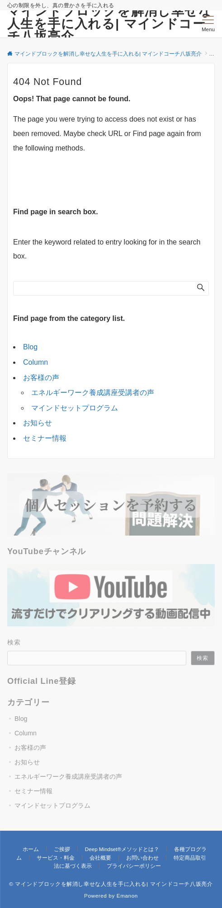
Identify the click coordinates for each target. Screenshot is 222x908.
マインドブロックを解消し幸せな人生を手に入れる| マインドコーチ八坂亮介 (109, 23)
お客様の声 (41, 377)
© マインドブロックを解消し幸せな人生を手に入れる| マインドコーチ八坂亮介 (111, 884)
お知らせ (37, 423)
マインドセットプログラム (74, 408)
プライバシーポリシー (134, 866)
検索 (14, 642)
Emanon (127, 896)
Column (35, 362)
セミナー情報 (44, 438)
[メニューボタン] (208, 24)
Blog (30, 347)
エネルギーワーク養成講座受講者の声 (92, 392)
